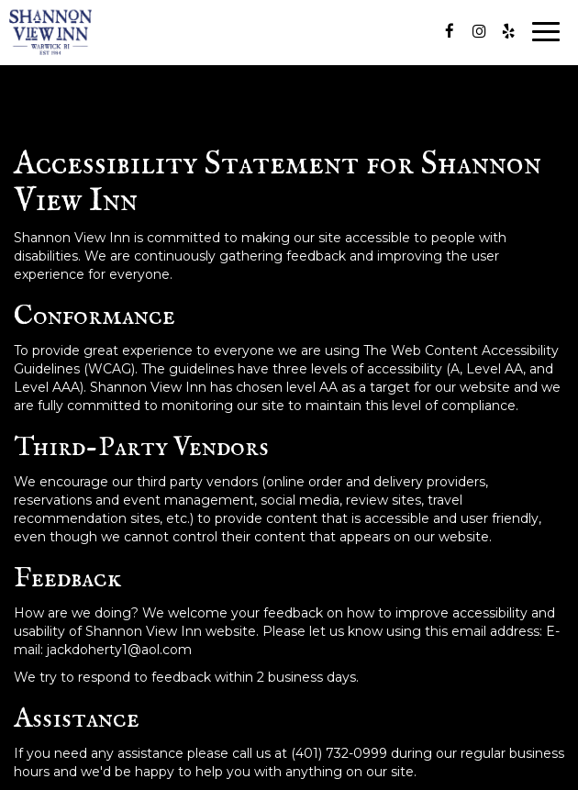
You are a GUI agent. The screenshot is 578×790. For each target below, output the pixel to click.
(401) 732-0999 (339, 753)
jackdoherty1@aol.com (119, 649)
